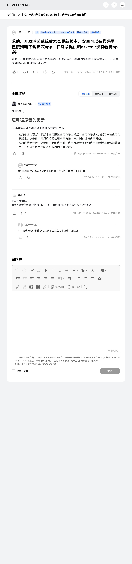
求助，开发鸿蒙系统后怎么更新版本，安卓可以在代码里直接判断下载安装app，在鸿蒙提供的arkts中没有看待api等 (55, 14)
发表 (110, 371)
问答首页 (11, 14)
